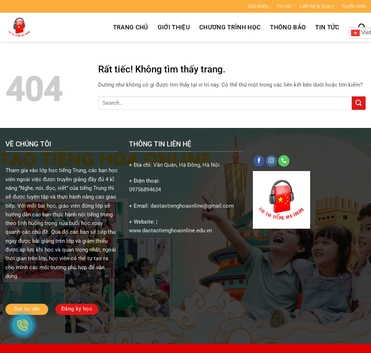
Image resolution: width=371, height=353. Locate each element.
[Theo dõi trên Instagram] (271, 161)
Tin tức (284, 6)
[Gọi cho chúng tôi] (283, 161)
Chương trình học (229, 27)
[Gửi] (359, 103)
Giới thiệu (257, 6)
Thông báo (288, 27)
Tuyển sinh (354, 6)
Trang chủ (130, 27)
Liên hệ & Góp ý (317, 6)
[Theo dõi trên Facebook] (258, 161)
